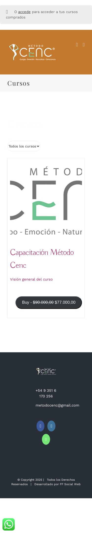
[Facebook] (41, 426)
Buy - (50, 304)
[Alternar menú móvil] (84, 44)
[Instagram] (51, 426)
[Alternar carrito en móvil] (77, 44)
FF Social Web (70, 484)
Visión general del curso (31, 279)
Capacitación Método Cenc (42, 258)
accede (24, 12)
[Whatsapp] (46, 439)
